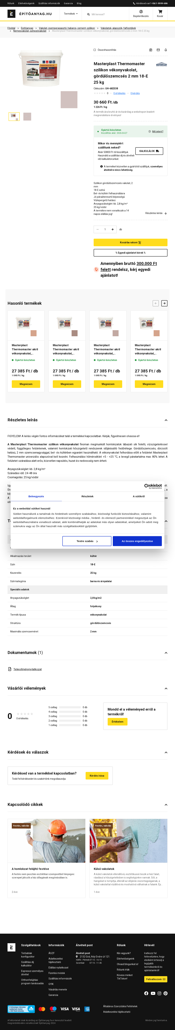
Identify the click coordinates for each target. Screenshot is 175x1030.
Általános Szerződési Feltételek (120, 1006)
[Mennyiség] (105, 229)
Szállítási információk (49, 3)
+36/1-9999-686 (159, 3)
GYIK (51, 984)
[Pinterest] (165, 993)
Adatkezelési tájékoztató (116, 1011)
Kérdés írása (97, 775)
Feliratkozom (155, 979)
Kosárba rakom (130, 242)
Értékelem (117, 721)
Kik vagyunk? (124, 953)
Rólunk (11, 3)
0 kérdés (135, 93)
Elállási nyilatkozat (58, 967)
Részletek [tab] (87, 496)
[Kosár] (160, 14)
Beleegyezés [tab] (36, 496)
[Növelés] (112, 229)
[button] (71, 14)
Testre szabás (87, 541)
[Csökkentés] (97, 229)
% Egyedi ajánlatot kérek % (131, 252)
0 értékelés (119, 93)
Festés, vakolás (21, 826)
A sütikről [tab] (139, 496)
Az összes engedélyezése (137, 541)
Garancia (68, 3)
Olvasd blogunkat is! (127, 964)
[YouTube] (153, 993)
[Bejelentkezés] (141, 14)
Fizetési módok (57, 973)
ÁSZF (52, 953)
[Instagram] (159, 993)
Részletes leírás (156, 213)
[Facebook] (146, 993)
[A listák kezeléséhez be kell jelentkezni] (153, 50)
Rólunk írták (123, 969)
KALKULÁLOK (149, 151)
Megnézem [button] (26, 384)
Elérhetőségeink (26, 3)
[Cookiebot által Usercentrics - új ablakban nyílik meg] (147, 486)
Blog (79, 3)
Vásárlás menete (58, 989)
